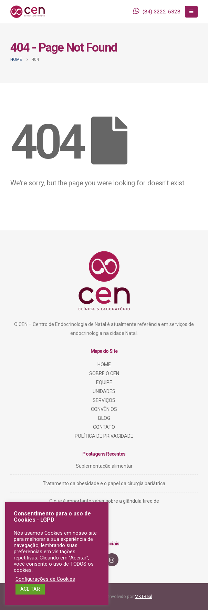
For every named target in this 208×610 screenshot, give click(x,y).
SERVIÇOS (104, 400)
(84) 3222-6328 (161, 12)
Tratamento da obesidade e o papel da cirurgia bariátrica (104, 483)
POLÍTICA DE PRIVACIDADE (104, 436)
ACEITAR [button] (30, 589)
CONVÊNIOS (104, 409)
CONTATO (104, 427)
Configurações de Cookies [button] (45, 579)
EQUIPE (104, 382)
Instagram (111, 559)
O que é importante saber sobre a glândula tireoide (104, 501)
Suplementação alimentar (104, 466)
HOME (104, 364)
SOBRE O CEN (104, 373)
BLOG (104, 418)
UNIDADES (104, 391)
